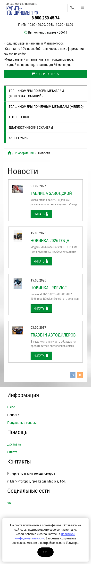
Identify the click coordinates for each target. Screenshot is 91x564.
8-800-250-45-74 (45, 17)
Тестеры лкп (19, 117)
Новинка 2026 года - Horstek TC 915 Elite (51, 243)
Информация (24, 153)
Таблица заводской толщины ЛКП (51, 196)
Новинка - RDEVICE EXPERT (49, 290)
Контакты (19, 461)
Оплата (12, 452)
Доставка (14, 444)
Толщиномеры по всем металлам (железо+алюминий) (36, 93)
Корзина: (45, 74)
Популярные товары (22, 423)
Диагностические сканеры (31, 127)
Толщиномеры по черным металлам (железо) (46, 107)
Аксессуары (18, 138)
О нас (11, 407)
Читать (41, 214)
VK (9, 503)
